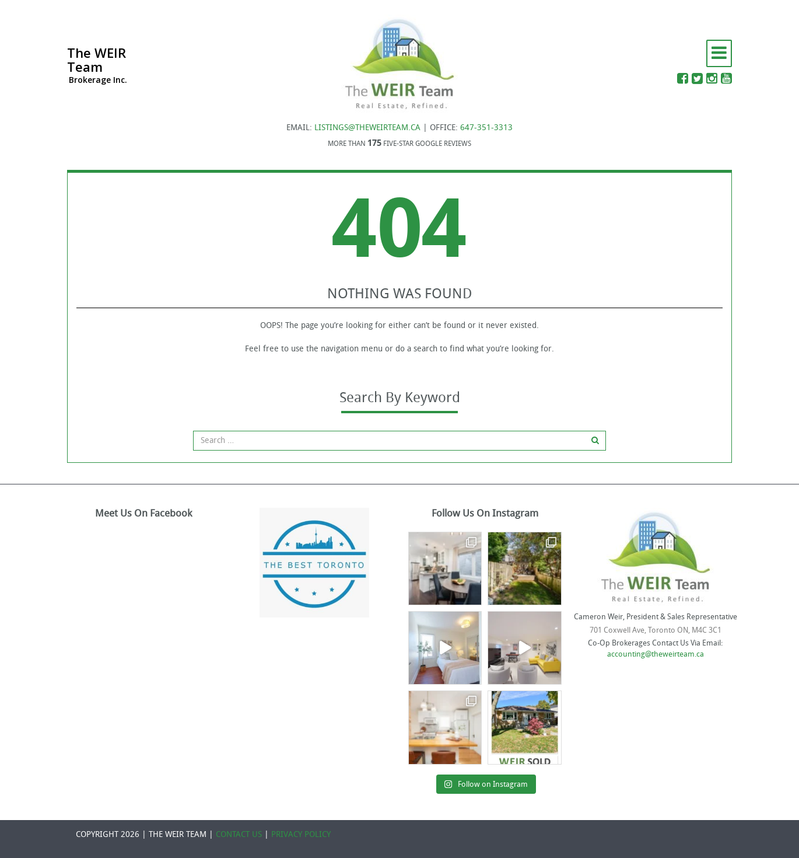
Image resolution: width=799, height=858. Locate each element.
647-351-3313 (486, 127)
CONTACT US (239, 834)
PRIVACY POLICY (301, 834)
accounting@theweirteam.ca (655, 654)
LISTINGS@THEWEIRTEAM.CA (367, 127)
